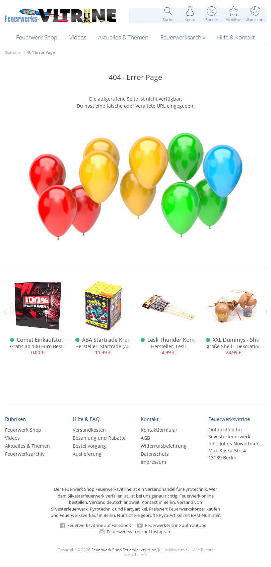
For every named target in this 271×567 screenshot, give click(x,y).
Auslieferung (87, 454)
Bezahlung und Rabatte (99, 438)
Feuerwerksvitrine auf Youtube (171, 525)
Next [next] (266, 312)
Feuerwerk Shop (36, 37)
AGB (145, 438)
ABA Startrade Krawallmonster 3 (122, 339)
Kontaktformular (159, 430)
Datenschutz (155, 454)
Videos (77, 37)
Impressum (153, 462)
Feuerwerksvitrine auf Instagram (135, 532)
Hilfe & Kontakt (236, 37)
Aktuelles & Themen (123, 37)
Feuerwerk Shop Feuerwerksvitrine (123, 549)
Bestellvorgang (89, 446)
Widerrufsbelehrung (164, 446)
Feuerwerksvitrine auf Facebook (95, 525)
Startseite (13, 52)
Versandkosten (89, 430)
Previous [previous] (5, 312)
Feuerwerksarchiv (182, 37)
